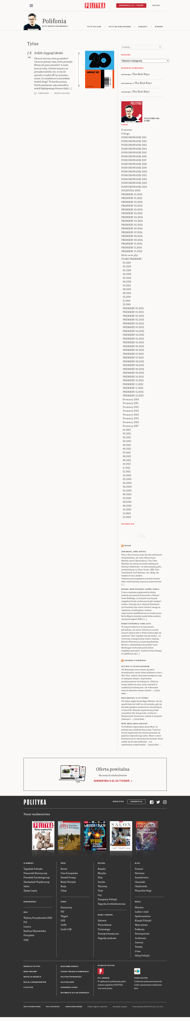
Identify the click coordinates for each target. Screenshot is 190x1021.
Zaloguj (156, 5)
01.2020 (127, 475)
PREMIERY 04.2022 (133, 331)
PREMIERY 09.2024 (132, 240)
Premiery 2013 (131, 411)
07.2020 (127, 498)
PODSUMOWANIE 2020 (134, 172)
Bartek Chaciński (62, 94)
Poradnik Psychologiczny (37, 878)
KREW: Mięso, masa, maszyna (134, 724)
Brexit (64, 869)
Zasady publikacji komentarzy (75, 972)
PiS (25, 922)
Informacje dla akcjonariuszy (75, 993)
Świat (63, 864)
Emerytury (66, 907)
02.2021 (127, 434)
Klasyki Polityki (143, 921)
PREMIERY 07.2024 (131, 232)
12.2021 (127, 472)
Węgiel (64, 916)
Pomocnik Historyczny (35, 873)
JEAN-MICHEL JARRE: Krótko (133, 552)
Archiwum (140, 938)
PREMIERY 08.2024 (132, 236)
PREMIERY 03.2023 (133, 327)
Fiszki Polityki (141, 978)
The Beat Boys (141, 74)
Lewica (27, 927)
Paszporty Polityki (107, 899)
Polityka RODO (67, 983)
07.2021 (127, 453)
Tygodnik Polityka (33, 869)
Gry (100, 895)
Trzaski (127, 546)
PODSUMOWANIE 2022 (134, 179)
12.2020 (127, 517)
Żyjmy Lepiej (30, 891)
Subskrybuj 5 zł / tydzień (131, 5)
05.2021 (127, 445)
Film (100, 878)
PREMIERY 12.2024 (131, 251)
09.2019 (127, 293)
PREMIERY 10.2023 (133, 381)
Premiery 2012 (131, 407)
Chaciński (140, 882)
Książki (102, 869)
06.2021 (127, 449)
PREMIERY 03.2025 (132, 213)
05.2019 (127, 278)
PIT (62, 912)
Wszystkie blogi (143, 891)
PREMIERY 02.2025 (132, 206)
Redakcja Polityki (32, 967)
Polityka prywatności (71, 977)
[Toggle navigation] (31, 5)
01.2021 (127, 430)
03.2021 (127, 437)
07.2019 (127, 286)
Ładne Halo (103, 1007)
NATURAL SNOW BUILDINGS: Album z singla (140, 590)
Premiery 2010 (131, 399)
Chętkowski (141, 886)
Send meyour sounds (142, 536)
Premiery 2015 (131, 419)
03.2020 (127, 483)
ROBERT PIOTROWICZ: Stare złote (136, 624)
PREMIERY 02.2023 (133, 320)
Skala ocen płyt (129, 255)
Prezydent (29, 935)
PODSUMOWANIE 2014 (134, 149)
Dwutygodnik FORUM (32, 1007)
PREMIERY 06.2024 (132, 229)
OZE (63, 921)
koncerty (142, 27)
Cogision (96, 1007)
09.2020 (127, 506)
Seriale (101, 882)
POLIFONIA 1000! (131, 191)
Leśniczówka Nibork (73, 1007)
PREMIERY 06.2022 (133, 346)
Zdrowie (102, 921)
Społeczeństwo (143, 916)
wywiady (159, 27)
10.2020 (127, 510)
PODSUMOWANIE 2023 (134, 183)
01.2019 (127, 263)
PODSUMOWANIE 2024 (134, 187)
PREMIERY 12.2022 (133, 392)
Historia (139, 907)
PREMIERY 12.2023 (133, 396)
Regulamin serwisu (70, 967)
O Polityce (28, 988)
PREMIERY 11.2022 (133, 384)
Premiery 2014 (131, 415)
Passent (139, 869)
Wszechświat (104, 925)
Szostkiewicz (142, 878)
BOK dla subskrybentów (35, 983)
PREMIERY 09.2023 (133, 373)
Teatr (100, 891)
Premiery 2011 (131, 403)
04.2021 (127, 441)
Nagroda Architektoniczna (111, 904)
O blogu (125, 134)
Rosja (63, 886)
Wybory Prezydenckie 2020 (38, 918)
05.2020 (127, 491)
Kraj (26, 913)
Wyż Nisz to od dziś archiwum (135, 667)
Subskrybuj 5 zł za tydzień (111, 781)
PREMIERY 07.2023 (133, 358)
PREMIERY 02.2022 (133, 316)
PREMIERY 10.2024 (131, 244)
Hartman (139, 873)
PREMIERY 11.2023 (133, 388)
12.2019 (127, 305)
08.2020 (127, 502)
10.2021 (127, 464)
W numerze (29, 864)
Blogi (137, 864)
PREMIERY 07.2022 (133, 354)
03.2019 (127, 270)
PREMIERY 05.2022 (133, 339)
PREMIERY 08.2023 (133, 365)
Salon (26, 886)
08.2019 (127, 289)
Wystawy (102, 886)
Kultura (101, 864)
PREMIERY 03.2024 (132, 210)
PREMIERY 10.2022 (133, 377)
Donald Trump (68, 878)
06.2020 (127, 495)
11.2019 (126, 301)
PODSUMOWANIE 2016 (134, 156)
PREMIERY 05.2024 (132, 225)
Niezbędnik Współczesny (37, 882)
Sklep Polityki (142, 956)
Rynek (63, 902)
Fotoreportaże (142, 934)
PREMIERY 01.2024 (131, 194)
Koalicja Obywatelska (35, 931)
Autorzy (139, 942)
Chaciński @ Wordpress (135, 661)
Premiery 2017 (131, 426)
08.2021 (127, 457)
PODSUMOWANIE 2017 (133, 160)
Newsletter (118, 802)
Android (106, 978)
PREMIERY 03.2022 (133, 324)
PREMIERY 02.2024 (132, 202)
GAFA (64, 925)
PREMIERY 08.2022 (133, 362)
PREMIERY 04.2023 (133, 335)
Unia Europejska (69, 873)
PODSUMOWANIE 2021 (134, 176)
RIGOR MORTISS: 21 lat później (135, 699)
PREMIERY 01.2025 (131, 198)
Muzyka (102, 873)
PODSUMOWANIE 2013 (134, 145)
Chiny (64, 891)
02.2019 (127, 267)
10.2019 (127, 297)
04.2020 (127, 487)
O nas (138, 951)
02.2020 (127, 479)
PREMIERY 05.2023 (133, 343)
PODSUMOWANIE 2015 (134, 153)
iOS (99, 978)
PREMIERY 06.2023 (133, 350)
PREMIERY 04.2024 (132, 217)
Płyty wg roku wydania (120, 27)
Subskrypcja (136, 802)
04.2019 (127, 274)
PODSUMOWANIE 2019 (134, 168)
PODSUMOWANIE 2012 (134, 141)
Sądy (26, 940)
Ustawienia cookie (69, 988)
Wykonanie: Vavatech (120, 1007)
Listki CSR (66, 929)
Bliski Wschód (68, 882)
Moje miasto (141, 925)
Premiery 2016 (131, 422)
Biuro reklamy (30, 972)
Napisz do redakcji (32, 977)
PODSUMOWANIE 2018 (134, 164)
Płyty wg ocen (94, 27)
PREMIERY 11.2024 (131, 248)
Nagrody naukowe (107, 938)
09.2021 (127, 460)
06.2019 (127, 282)
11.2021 (126, 468)
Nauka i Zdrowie (105, 915)
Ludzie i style (142, 912)
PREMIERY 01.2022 (133, 308)
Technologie (104, 929)
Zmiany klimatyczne (108, 934)
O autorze (126, 130)
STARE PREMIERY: (131, 259)
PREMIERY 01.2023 (133, 312)
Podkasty (140, 929)
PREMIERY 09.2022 (133, 369)
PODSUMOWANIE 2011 (133, 138)
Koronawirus (30, 902)
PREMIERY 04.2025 (132, 221)
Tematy (139, 947)
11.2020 (127, 513)
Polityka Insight (53, 1007)
